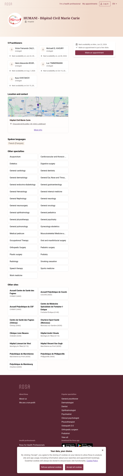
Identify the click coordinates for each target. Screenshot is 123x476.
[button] (102, 450)
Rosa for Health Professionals (32, 445)
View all (65, 437)
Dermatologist (68, 402)
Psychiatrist (66, 414)
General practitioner (70, 399)
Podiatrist (66, 433)
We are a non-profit (27, 402)
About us (23, 399)
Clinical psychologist (70, 418)
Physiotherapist (68, 422)
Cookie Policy (92, 461)
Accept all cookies (74, 467)
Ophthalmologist (69, 410)
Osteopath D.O (68, 426)
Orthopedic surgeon (70, 429)
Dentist (65, 406)
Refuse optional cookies (51, 467)
